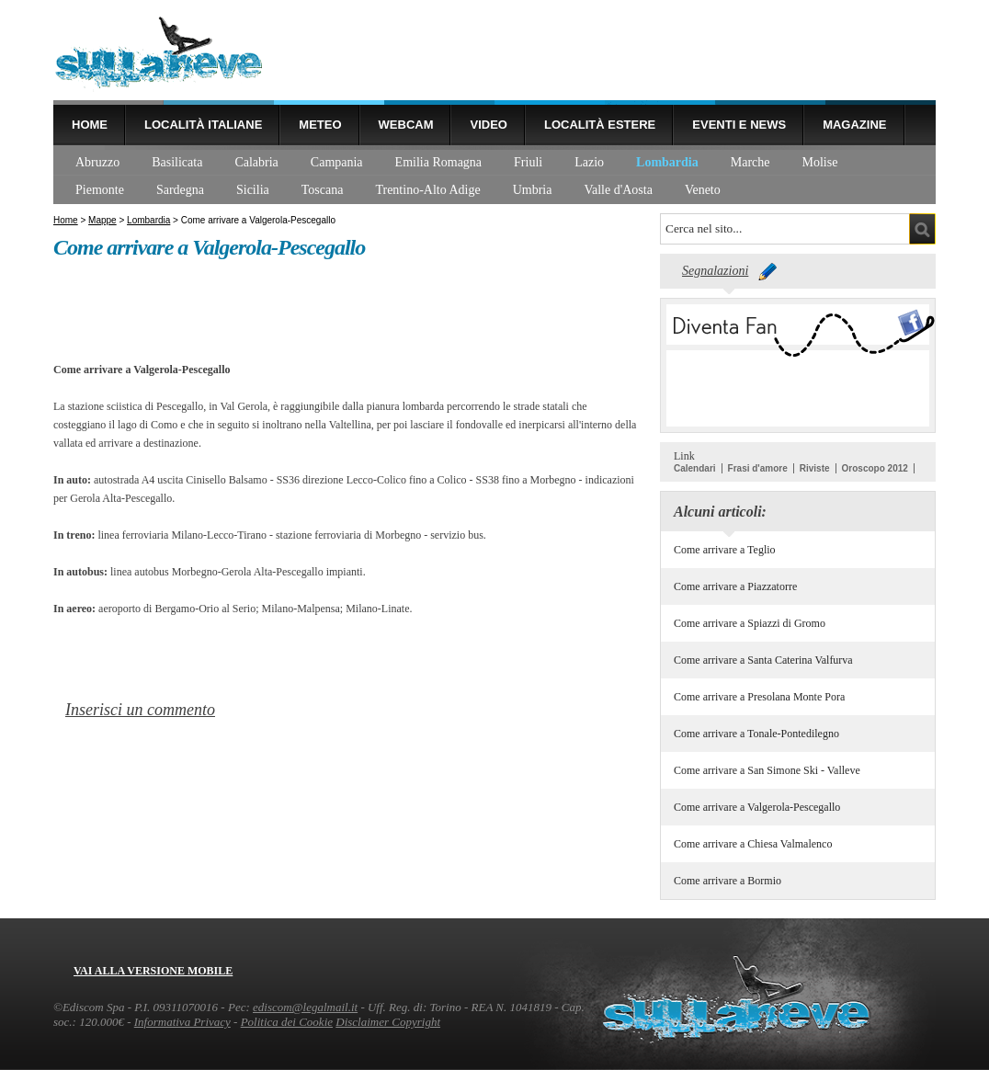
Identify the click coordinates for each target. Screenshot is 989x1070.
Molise (820, 162)
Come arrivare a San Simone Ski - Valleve (767, 770)
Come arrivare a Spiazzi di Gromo (749, 623)
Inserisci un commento (140, 709)
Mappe (102, 220)
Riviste (815, 468)
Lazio (589, 162)
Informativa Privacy (182, 1022)
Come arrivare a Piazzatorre (735, 586)
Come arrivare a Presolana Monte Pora (759, 696)
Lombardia (667, 162)
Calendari (695, 468)
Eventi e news (739, 124)
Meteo (320, 124)
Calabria (256, 162)
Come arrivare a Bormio (727, 880)
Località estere (599, 124)
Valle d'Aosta (618, 190)
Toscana (322, 190)
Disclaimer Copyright (387, 1022)
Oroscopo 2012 (875, 468)
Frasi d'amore (758, 468)
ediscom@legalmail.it (305, 1007)
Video (488, 124)
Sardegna (180, 190)
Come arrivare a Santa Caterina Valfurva (763, 660)
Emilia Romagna (438, 162)
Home (90, 124)
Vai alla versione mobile (153, 970)
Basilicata (177, 162)
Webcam (406, 124)
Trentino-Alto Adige (427, 190)
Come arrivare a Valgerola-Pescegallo (757, 807)
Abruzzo (97, 162)
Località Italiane (203, 124)
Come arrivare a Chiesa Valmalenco (753, 843)
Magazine (854, 124)
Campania (337, 162)
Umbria (532, 190)
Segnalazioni (715, 271)
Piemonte (99, 190)
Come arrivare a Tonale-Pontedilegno (756, 733)
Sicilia (252, 190)
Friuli (528, 162)
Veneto (703, 190)
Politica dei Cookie (287, 1022)
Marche (750, 162)
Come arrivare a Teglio (725, 549)
